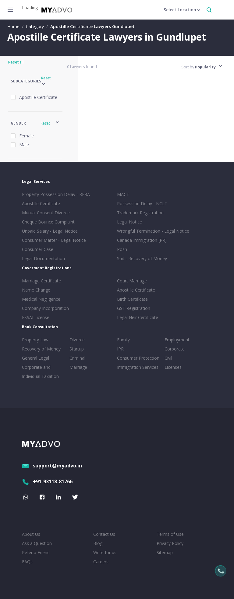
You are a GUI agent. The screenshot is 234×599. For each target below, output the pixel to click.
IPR (120, 349)
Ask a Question (37, 543)
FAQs (27, 562)
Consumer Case (37, 249)
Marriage (78, 367)
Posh (122, 249)
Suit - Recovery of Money (142, 258)
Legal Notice (129, 222)
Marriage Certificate (41, 281)
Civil (168, 358)
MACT (123, 194)
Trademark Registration (140, 213)
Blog (97, 543)
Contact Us (104, 534)
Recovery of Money (41, 349)
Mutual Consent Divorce (46, 213)
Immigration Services (137, 367)
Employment (177, 340)
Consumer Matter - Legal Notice (54, 240)
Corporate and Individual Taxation (40, 371)
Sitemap (165, 552)
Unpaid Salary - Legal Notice (50, 231)
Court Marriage (132, 281)
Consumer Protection (138, 358)
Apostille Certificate (41, 203)
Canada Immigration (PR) (142, 240)
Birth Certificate (132, 299)
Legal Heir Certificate (137, 317)
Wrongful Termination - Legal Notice (153, 231)
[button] (35, 81)
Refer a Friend (36, 552)
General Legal (35, 358)
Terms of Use (170, 534)
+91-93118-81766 (47, 481)
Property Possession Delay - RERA (56, 194)
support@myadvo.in (52, 465)
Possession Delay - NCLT (142, 203)
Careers (100, 562)
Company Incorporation (45, 308)
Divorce (77, 340)
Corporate (175, 349)
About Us (31, 534)
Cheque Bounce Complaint (48, 222)
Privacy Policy (170, 543)
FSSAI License (35, 317)
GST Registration (133, 308)
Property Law (35, 340)
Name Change (36, 290)
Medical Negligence (41, 299)
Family (123, 340)
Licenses (173, 367)
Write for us (104, 552)
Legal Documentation (43, 258)
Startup (76, 349)
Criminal (77, 358)
